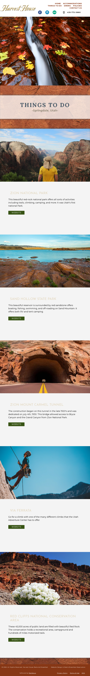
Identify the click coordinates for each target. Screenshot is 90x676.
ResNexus (32, 673)
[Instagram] (47, 12)
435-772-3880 (74, 12)
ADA (83, 673)
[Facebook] (40, 12)
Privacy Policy (62, 673)
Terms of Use (74, 673)
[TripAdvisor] (54, 12)
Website (16, 212)
